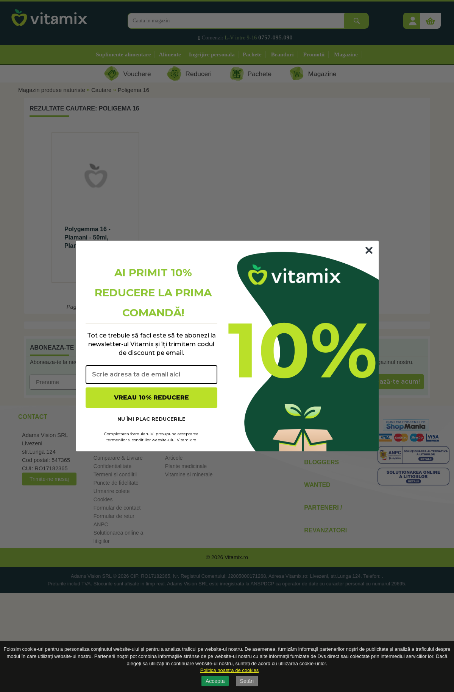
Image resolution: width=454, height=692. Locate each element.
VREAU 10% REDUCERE (151, 397)
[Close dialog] (369, 250)
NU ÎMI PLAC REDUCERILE (151, 419)
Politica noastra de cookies (229, 670)
